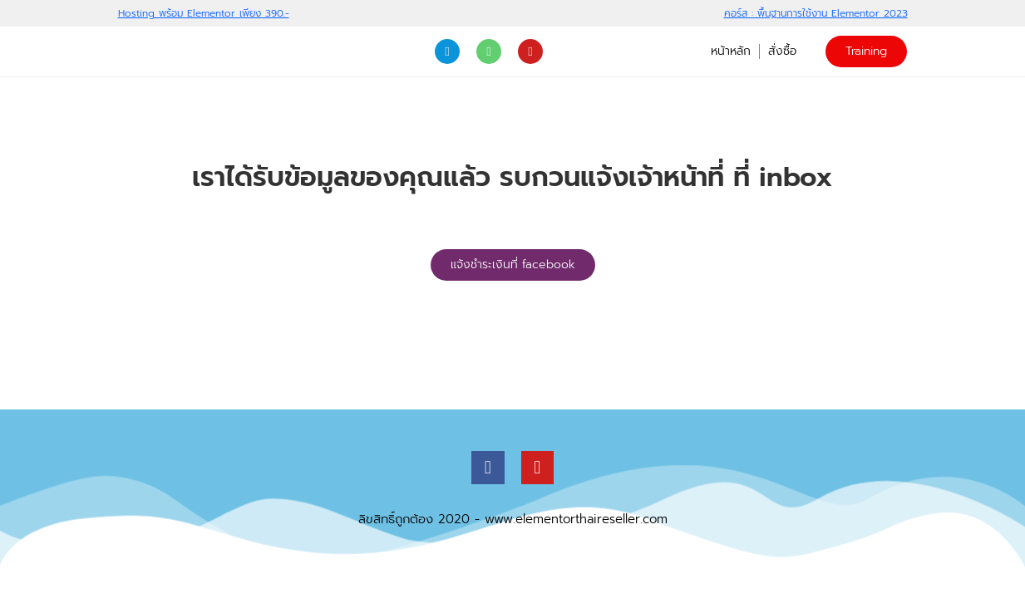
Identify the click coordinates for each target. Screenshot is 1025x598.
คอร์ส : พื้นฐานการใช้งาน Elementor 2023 (816, 13)
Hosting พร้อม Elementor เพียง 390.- (203, 13)
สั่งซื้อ (782, 51)
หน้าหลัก (731, 51)
